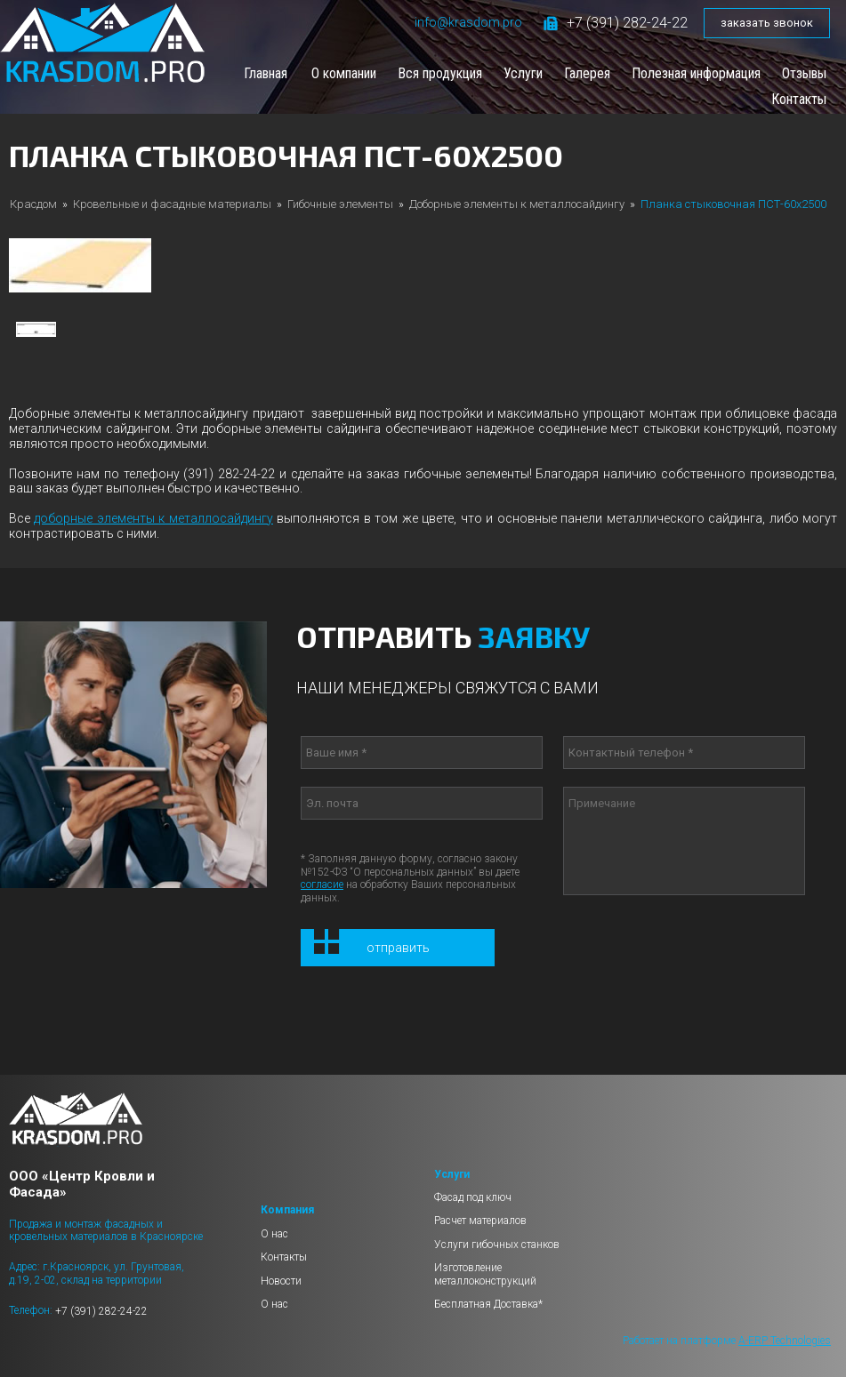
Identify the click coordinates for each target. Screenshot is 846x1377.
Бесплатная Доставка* (488, 1304)
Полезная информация (696, 73)
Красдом (33, 204)
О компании (343, 73)
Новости (281, 1281)
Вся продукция (440, 73)
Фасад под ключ (473, 1197)
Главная (265, 73)
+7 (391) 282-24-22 (616, 22)
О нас (274, 1234)
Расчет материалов (480, 1220)
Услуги (523, 73)
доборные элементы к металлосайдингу (153, 518)
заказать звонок (767, 22)
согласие (322, 884)
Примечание (684, 841)
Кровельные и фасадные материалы (172, 204)
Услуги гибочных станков (497, 1244)
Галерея (587, 73)
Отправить (398, 948)
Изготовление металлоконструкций (485, 1273)
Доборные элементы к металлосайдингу (516, 204)
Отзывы (804, 73)
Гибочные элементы (340, 204)
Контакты (798, 99)
